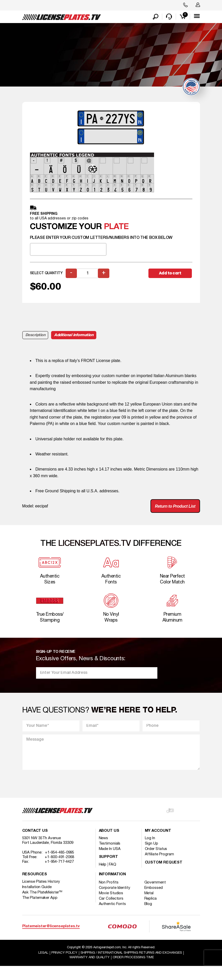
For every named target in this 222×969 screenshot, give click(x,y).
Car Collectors (111, 901)
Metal (149, 896)
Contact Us (35, 834)
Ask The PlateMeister (42, 895)
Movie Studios (111, 896)
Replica (151, 901)
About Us (109, 834)
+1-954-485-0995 (59, 855)
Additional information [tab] (73, 338)
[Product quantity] (87, 276)
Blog (149, 907)
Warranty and (89, 960)
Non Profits (109, 885)
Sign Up (151, 846)
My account (158, 834)
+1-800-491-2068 (59, 860)
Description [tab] (35, 338)
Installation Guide (37, 890)
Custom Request (164, 866)
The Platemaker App (39, 901)
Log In (150, 841)
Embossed (154, 891)
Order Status (156, 852)
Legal (43, 955)
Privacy (64, 955)
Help (103, 867)
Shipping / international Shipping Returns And (131, 955)
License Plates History (41, 885)
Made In (110, 852)
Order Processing (133, 960)
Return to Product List (175, 509)
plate (116, 229)
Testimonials (110, 846)
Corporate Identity (114, 891)
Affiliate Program (159, 857)
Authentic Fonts (112, 907)
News (103, 841)
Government (155, 885)
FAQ (112, 867)
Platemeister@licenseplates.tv (51, 929)
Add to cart (170, 276)
